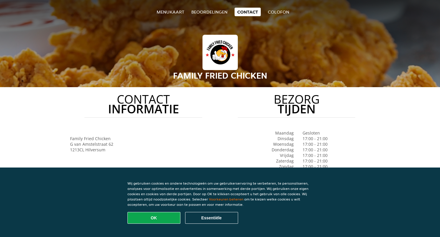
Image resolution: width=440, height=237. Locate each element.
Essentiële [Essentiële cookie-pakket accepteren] (211, 218)
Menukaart (170, 12)
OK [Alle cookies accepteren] (154, 218)
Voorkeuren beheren (226, 199)
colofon (278, 12)
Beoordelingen (209, 12)
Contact (247, 12)
